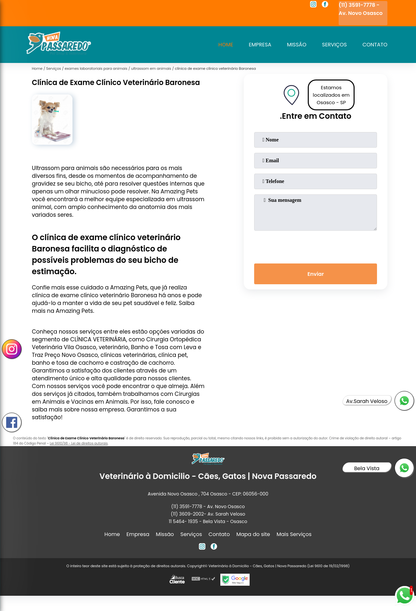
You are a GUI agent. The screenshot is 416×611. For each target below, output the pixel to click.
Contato (374, 44)
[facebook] (325, 5)
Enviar (315, 274)
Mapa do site (253, 534)
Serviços (334, 44)
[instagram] (313, 5)
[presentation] (315, 245)
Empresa (260, 44)
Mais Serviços (294, 534)
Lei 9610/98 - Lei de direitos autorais (79, 443)
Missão (296, 44)
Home (225, 44)
